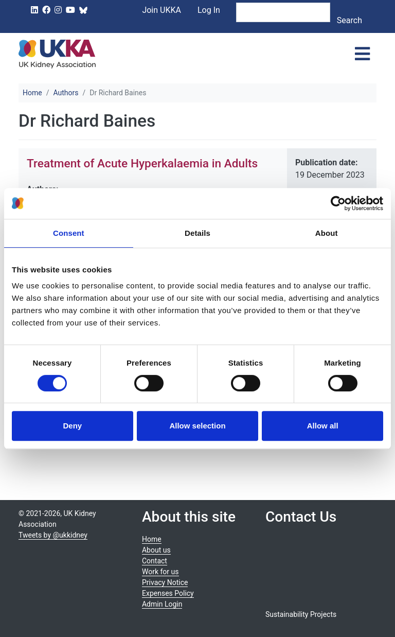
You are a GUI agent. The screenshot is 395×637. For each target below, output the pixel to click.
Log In (209, 10)
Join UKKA (161, 10)
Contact (154, 561)
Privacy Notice (165, 582)
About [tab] (326, 233)
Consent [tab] (68, 233)
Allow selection (197, 425)
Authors (65, 93)
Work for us (160, 571)
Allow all (322, 425)
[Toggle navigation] (362, 54)
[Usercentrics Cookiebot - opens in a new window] (338, 203)
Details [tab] (197, 233)
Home (32, 93)
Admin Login (162, 604)
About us (156, 550)
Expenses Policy (168, 593)
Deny (72, 425)
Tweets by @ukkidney (53, 535)
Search (349, 20)
